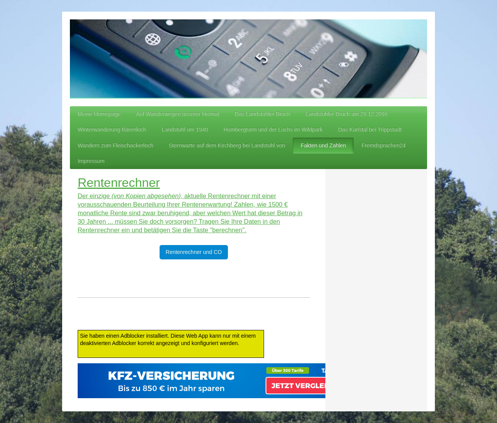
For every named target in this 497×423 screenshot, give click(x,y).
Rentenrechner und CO (194, 252)
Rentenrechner (119, 183)
